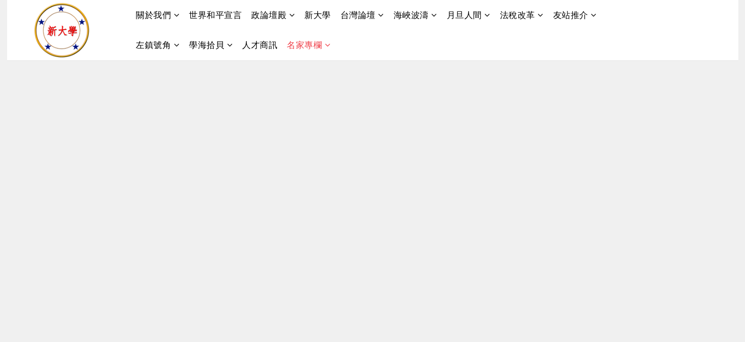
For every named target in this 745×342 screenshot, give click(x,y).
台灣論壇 (358, 14)
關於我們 (153, 14)
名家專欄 (304, 44)
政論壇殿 (268, 14)
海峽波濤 (411, 14)
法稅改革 (517, 14)
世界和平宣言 (215, 14)
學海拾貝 (206, 44)
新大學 (317, 14)
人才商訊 (259, 44)
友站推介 (570, 14)
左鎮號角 (153, 44)
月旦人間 (464, 14)
